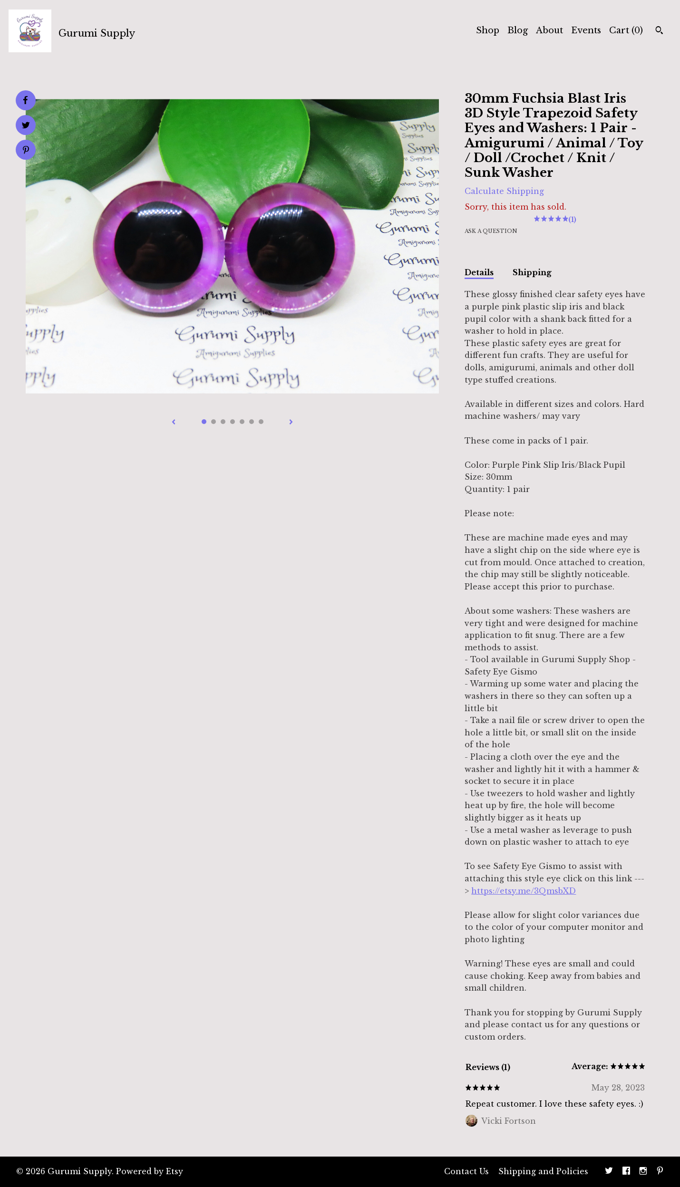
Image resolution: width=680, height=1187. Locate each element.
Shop (487, 30)
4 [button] (232, 421)
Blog (517, 30)
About (549, 30)
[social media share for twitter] (26, 126)
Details (479, 272)
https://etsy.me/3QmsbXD (523, 891)
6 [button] (251, 421)
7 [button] (261, 421)
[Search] (659, 31)
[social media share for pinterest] (26, 151)
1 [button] (204, 421)
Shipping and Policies (543, 1171)
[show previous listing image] (174, 423)
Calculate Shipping (504, 191)
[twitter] (609, 1171)
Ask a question (491, 231)
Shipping (532, 272)
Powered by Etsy (149, 1171)
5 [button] (242, 421)
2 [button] (213, 421)
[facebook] (626, 1171)
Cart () (626, 30)
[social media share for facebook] (25, 100)
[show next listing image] (291, 423)
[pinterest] (660, 1171)
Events (586, 30)
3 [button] (223, 421)
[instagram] (643, 1171)
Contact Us (466, 1171)
